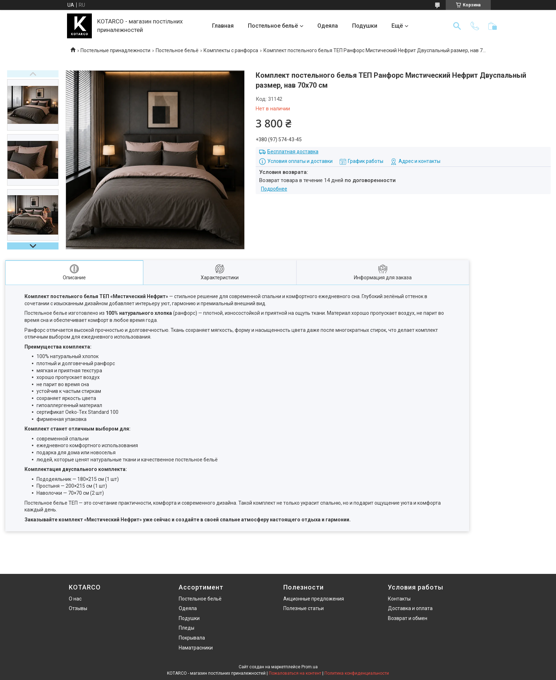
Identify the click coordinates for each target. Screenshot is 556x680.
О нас (75, 599)
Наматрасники (196, 648)
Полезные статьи (303, 608)
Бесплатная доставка (292, 151)
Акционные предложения (313, 599)
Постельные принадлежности (115, 50)
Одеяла (327, 25)
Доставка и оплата (410, 608)
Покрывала (192, 638)
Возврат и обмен (407, 618)
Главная (223, 25)
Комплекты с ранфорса (231, 50)
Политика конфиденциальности (356, 673)
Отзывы (78, 608)
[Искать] (457, 26)
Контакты (399, 599)
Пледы (186, 628)
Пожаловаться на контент (295, 673)
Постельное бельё (273, 25)
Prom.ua (309, 666)
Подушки (364, 25)
